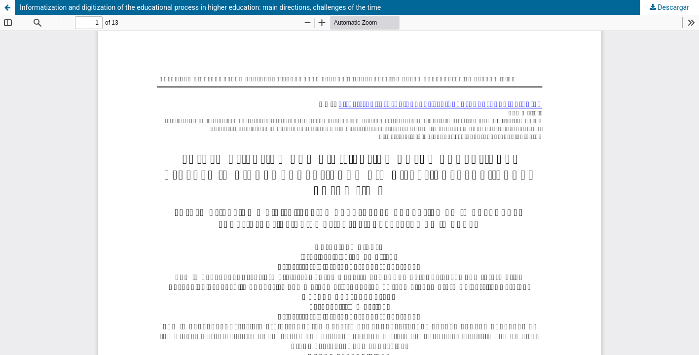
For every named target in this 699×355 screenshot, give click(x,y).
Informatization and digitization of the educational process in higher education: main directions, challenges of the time (200, 7)
